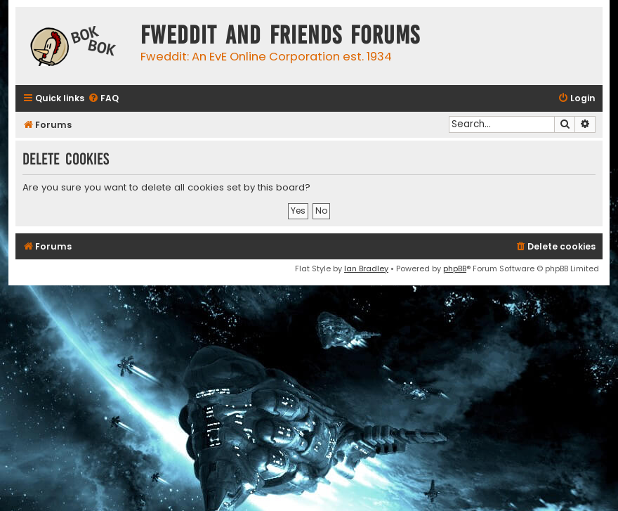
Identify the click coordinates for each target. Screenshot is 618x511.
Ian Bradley (366, 268)
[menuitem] (103, 98)
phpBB (454, 268)
